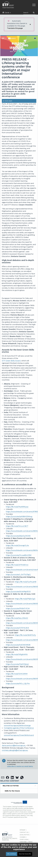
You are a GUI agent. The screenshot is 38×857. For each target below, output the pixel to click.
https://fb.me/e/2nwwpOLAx (17, 545)
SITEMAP (22, 830)
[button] (3, 777)
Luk (30, 24)
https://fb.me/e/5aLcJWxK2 (17, 618)
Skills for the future (12, 791)
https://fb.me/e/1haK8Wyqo (17, 507)
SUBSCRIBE (23, 842)
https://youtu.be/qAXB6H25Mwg (19, 516)
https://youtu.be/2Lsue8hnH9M (18, 555)
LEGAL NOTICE (24, 834)
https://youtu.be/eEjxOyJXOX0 (18, 536)
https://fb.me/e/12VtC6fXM (17, 674)
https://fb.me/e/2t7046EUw (17, 565)
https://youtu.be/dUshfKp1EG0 (18, 592)
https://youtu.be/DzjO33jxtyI (17, 664)
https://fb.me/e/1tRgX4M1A (17, 654)
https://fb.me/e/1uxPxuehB (25, 582)
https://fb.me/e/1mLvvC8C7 (17, 526)
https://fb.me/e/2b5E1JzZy (25, 635)
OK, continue (11, 854)
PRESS (30, 842)
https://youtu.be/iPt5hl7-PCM (18, 608)
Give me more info (25, 854)
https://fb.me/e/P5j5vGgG (25, 599)
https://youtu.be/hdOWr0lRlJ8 (18, 645)
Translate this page (15, 28)
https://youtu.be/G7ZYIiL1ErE (17, 628)
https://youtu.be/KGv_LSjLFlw (18, 684)
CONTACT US (24, 832)
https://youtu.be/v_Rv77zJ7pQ (18, 575)
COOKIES (22, 837)
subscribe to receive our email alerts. (20, 766)
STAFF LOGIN (24, 839)
